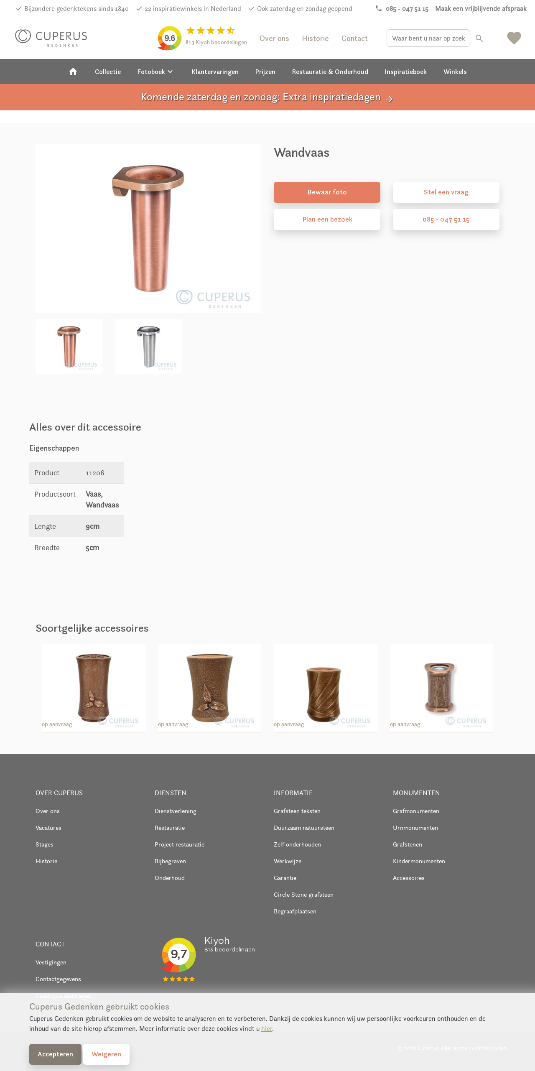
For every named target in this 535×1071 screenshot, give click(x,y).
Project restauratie (179, 844)
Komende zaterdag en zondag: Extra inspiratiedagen (267, 97)
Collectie (108, 71)
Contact (354, 38)
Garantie (285, 878)
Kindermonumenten (419, 861)
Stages (45, 844)
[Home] (73, 71)
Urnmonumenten (415, 827)
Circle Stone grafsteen (304, 894)
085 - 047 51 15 (446, 219)
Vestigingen (51, 962)
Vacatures (48, 827)
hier (266, 1029)
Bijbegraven (170, 861)
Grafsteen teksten (297, 811)
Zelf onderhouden (297, 844)
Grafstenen (407, 844)
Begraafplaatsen (295, 911)
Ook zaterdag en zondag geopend (304, 9)
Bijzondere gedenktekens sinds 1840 (76, 9)
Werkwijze (287, 861)
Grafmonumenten (416, 811)
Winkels (455, 71)
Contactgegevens (58, 979)
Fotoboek (156, 71)
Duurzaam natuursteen (304, 827)
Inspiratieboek (406, 71)
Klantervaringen (215, 71)
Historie (315, 38)
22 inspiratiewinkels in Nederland (193, 9)
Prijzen (265, 71)
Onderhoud (170, 878)
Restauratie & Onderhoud (330, 71)
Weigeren (106, 1053)
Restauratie (170, 827)
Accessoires (409, 878)
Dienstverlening (175, 811)
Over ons (274, 38)
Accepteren (55, 1053)
